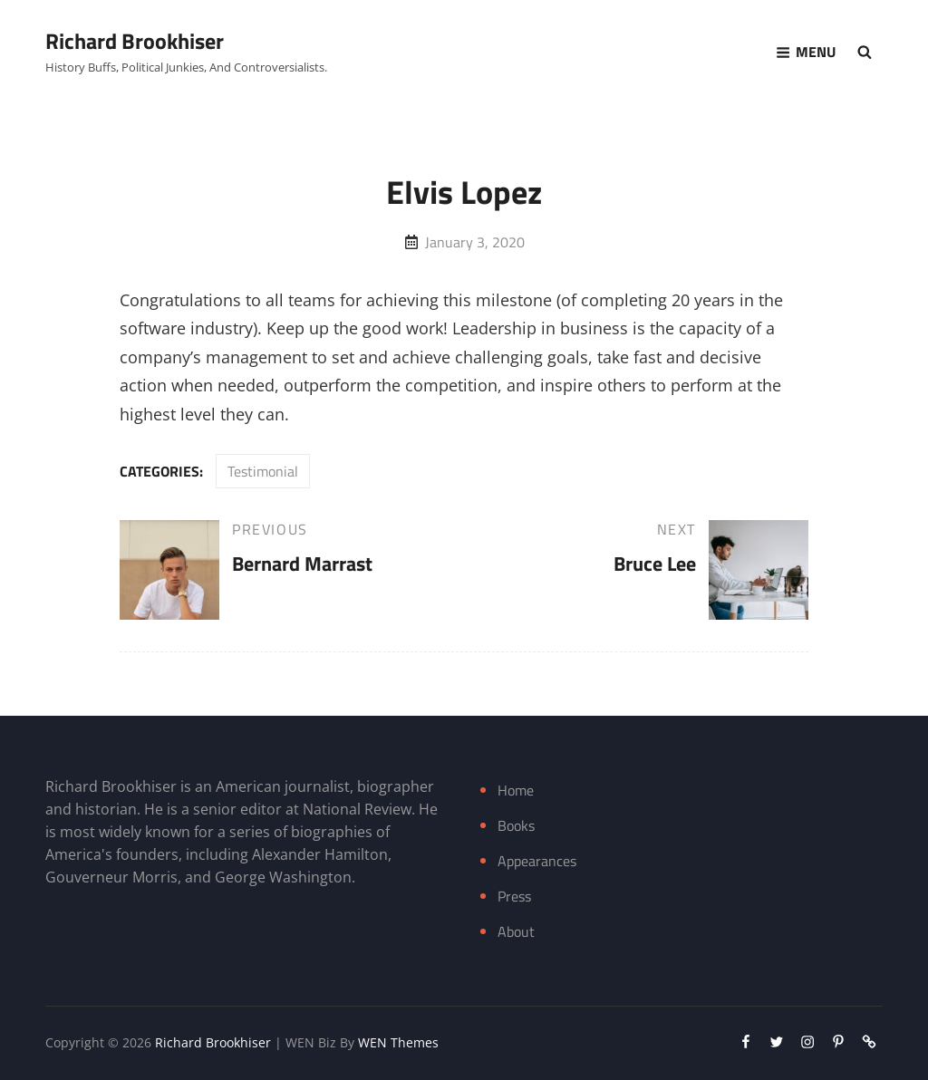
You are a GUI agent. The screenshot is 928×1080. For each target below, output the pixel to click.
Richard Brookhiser (134, 40)
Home (516, 790)
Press (514, 896)
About (516, 931)
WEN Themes (398, 1042)
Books (516, 825)
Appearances (537, 861)
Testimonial (262, 471)
